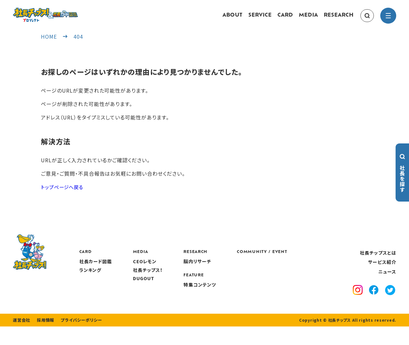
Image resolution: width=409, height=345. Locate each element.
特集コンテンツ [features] (237, 291)
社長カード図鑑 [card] (133, 267)
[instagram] (358, 297)
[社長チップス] (64, 11)
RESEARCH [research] (338, 18)
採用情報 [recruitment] (43, 338)
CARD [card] (285, 18)
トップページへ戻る (63, 193)
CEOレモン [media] (182, 267)
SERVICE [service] (260, 18)
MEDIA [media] (308, 18)
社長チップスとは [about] (378, 259)
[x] (390, 297)
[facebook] (374, 297)
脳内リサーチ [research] (235, 267)
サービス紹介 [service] (382, 268)
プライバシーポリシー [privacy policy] (77, 338)
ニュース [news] (387, 277)
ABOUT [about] (232, 18)
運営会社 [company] (21, 338)
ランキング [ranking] (128, 276)
